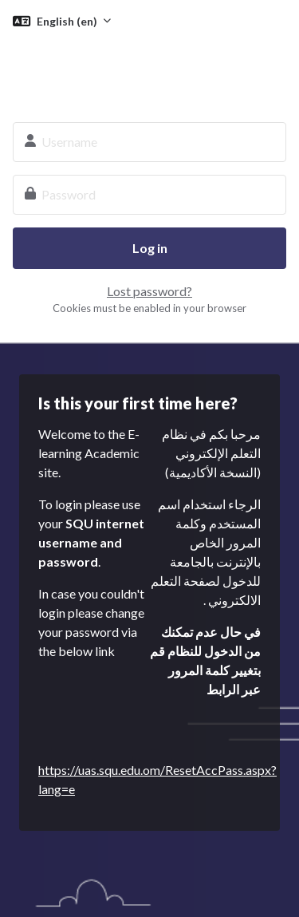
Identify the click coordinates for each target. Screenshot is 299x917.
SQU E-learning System (149, 70)
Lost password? (149, 290)
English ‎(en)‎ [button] (68, 21)
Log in (149, 247)
